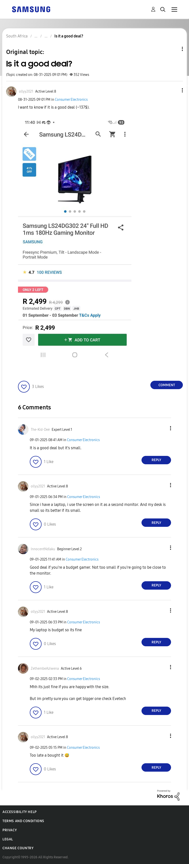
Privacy (9, 830)
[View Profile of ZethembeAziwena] (45, 668)
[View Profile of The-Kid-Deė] (40, 430)
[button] (174, 90)
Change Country (17, 848)
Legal (7, 839)
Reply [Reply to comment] (156, 460)
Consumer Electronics (71, 100)
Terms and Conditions (23, 821)
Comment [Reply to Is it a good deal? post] (166, 385)
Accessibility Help (19, 812)
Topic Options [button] (174, 49)
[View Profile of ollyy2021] (26, 91)
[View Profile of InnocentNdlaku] (43, 549)
